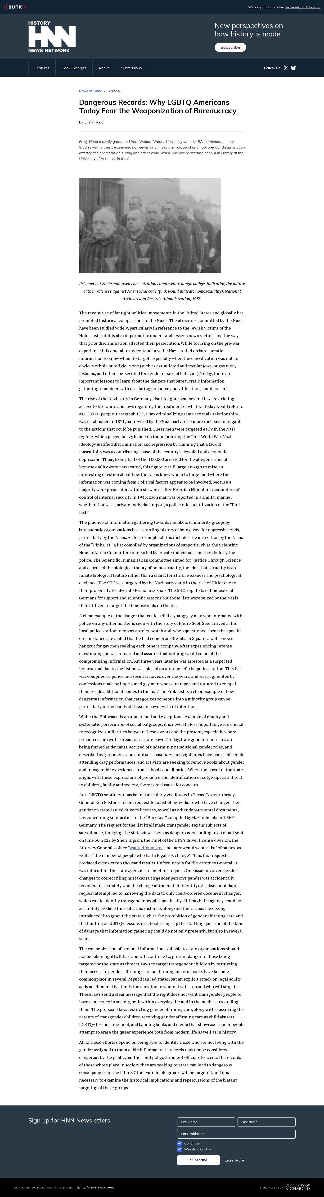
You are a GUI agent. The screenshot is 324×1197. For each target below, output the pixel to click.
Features (42, 68)
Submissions (131, 68)
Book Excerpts (74, 68)
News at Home (90, 91)
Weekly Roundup (197, 1149)
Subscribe (230, 47)
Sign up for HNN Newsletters (95, 1187)
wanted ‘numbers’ (146, 847)
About (104, 68)
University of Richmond (302, 7)
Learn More (234, 1160)
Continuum (192, 1143)
